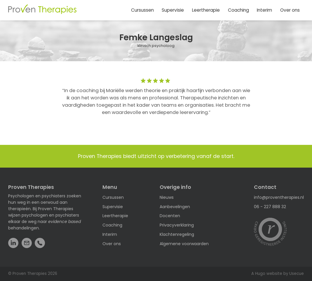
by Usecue (293, 273)
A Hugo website (266, 273)
